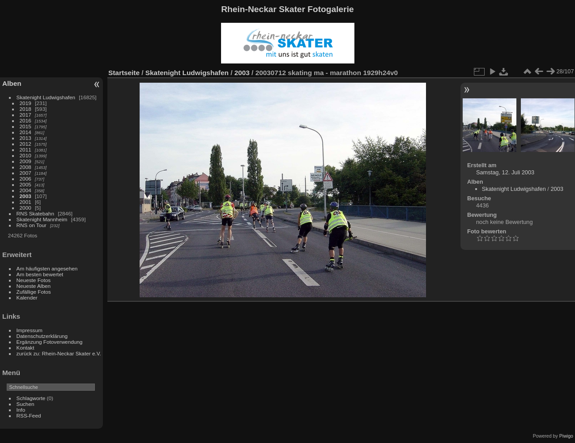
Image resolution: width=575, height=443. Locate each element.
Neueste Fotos (34, 280)
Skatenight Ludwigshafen (46, 97)
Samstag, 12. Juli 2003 (505, 172)
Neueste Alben (34, 286)
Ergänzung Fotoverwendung (50, 342)
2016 (25, 120)
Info (21, 410)
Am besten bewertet (40, 274)
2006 (25, 178)
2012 (25, 144)
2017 (25, 115)
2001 (25, 202)
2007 (25, 173)
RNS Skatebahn (35, 213)
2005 (25, 184)
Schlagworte (31, 398)
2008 (25, 167)
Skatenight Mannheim (42, 219)
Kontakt (25, 347)
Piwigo (566, 436)
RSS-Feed (29, 415)
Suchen (25, 404)
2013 (25, 138)
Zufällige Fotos (34, 292)
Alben (11, 83)
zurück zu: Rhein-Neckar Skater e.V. (59, 353)
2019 (25, 103)
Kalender (27, 297)
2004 (25, 190)
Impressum (30, 330)
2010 (25, 155)
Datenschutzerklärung (42, 336)
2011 (25, 149)
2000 (25, 208)
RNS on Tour (32, 225)
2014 (25, 132)
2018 (25, 109)
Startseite (124, 72)
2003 (25, 196)
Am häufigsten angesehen (47, 268)
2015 (25, 126)
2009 (25, 161)
